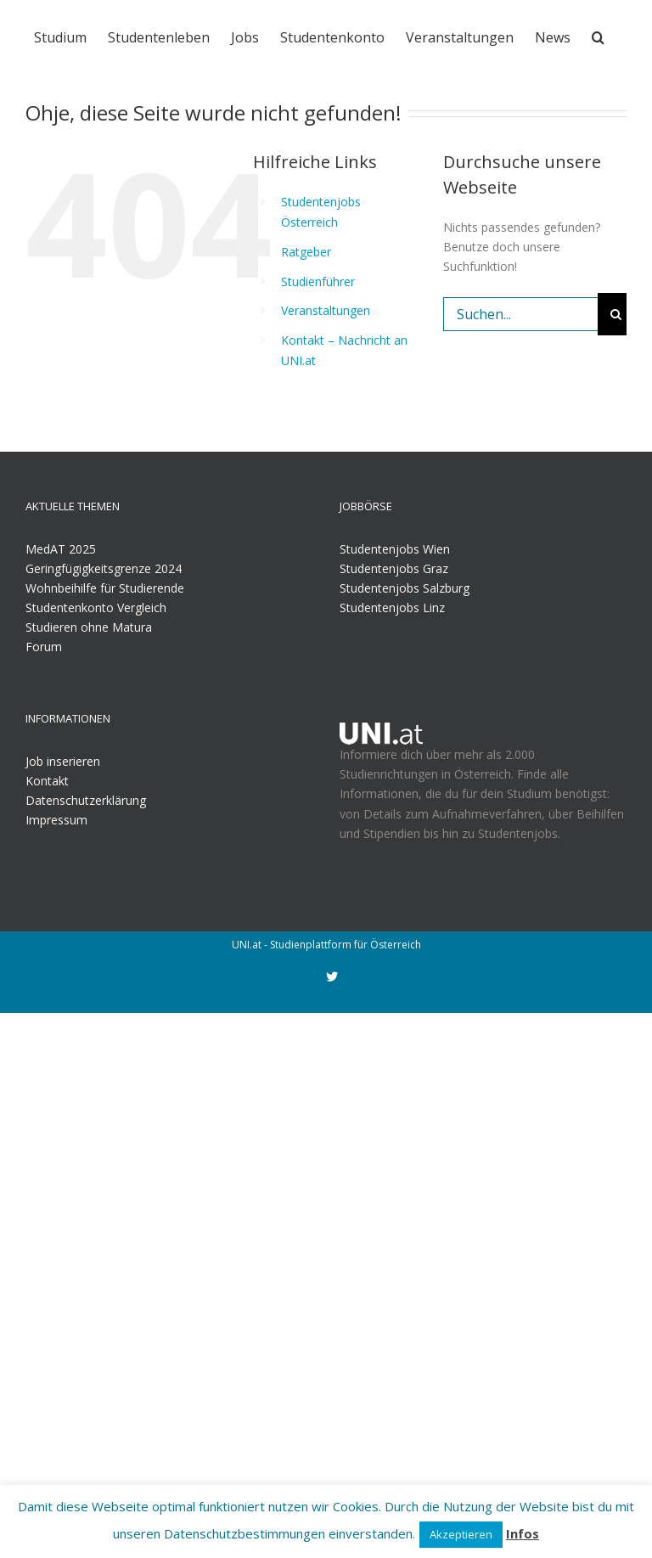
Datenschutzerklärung (85, 800)
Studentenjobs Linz (392, 607)
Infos (522, 1533)
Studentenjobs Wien (395, 549)
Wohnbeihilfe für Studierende (104, 588)
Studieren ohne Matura (88, 627)
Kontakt (47, 781)
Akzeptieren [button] (461, 1534)
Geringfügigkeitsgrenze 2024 (103, 568)
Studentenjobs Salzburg (404, 588)
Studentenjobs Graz (394, 568)
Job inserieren (62, 761)
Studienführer (318, 281)
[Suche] (598, 35)
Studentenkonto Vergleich (95, 607)
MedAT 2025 (60, 549)
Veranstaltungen (325, 310)
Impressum (56, 820)
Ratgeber (306, 252)
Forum (43, 646)
